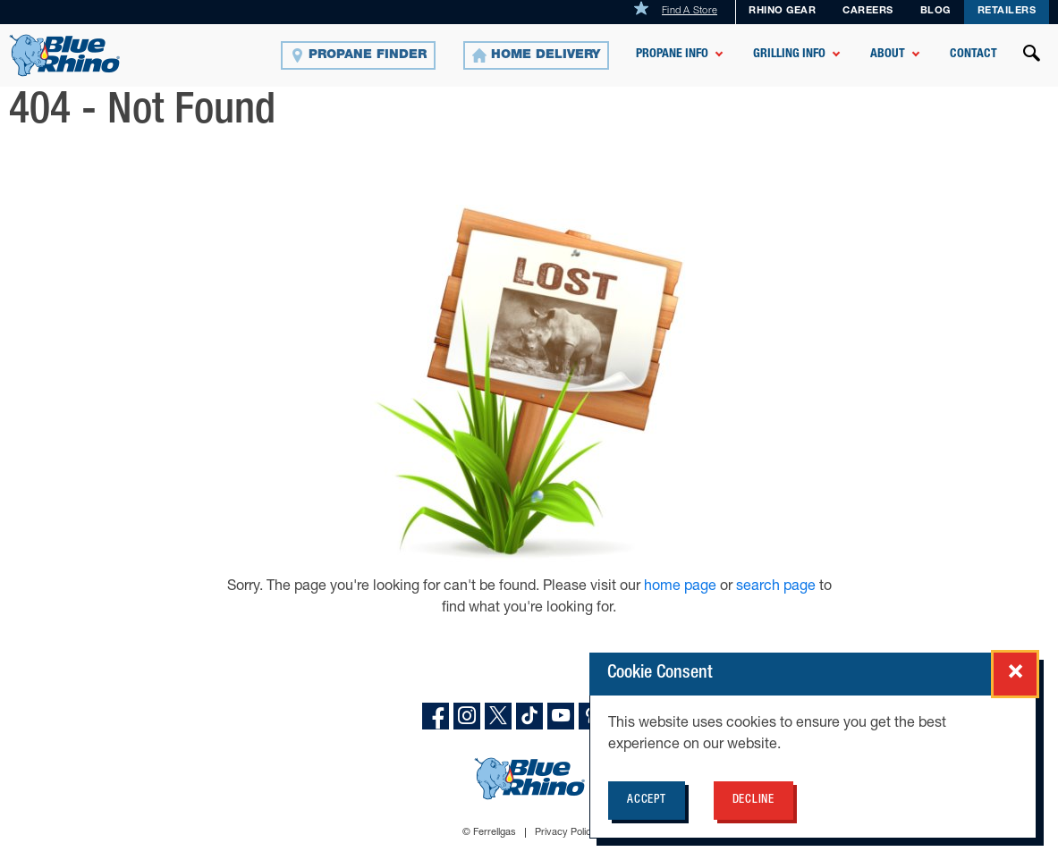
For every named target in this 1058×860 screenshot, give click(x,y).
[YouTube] (560, 716)
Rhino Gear (782, 11)
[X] (498, 716)
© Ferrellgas (489, 833)
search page (776, 587)
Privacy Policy (566, 833)
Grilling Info (789, 54)
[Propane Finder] (358, 55)
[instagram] (466, 716)
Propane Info (672, 54)
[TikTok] (529, 716)
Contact (973, 54)
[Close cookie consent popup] (1015, 674)
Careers (867, 11)
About (887, 54)
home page (682, 587)
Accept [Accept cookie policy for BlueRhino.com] (646, 800)
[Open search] (1032, 55)
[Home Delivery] (536, 55)
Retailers (1007, 11)
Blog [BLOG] (935, 11)
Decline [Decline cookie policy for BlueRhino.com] (753, 800)
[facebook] (435, 716)
